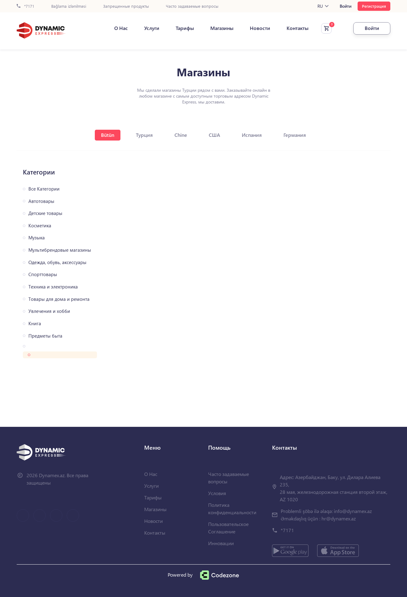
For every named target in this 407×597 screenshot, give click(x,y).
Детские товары (45, 213)
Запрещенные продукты (126, 6)
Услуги (151, 28)
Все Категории (44, 189)
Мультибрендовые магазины (59, 250)
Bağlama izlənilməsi (68, 6)
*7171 (25, 6)
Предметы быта (45, 336)
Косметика (39, 226)
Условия (217, 493)
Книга (34, 323)
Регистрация (374, 6)
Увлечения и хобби (49, 311)
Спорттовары (42, 274)
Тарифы (185, 28)
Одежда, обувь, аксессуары (57, 262)
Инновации (221, 543)
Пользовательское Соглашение (228, 528)
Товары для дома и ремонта (59, 299)
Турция (144, 135)
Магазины (221, 28)
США (214, 135)
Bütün (107, 135)
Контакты (297, 28)
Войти (345, 6)
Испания (252, 135)
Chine (180, 135)
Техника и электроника (53, 287)
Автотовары (41, 201)
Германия (294, 135)
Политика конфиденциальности (232, 508)
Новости (260, 28)
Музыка (36, 238)
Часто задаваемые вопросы (192, 6)
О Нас (121, 28)
